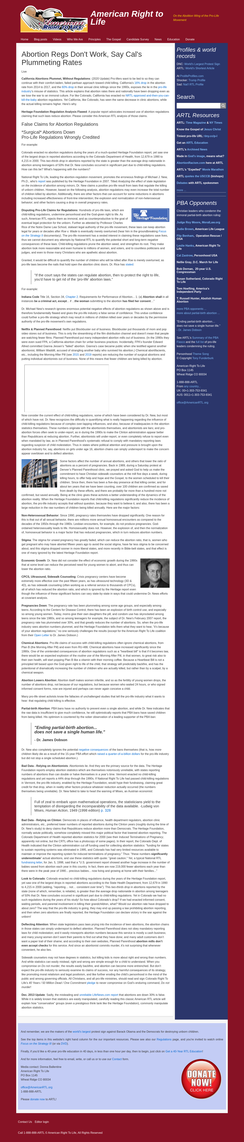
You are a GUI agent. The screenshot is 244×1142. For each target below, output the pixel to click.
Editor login (42, 1121)
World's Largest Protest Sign (202, 64)
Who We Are (75, 39)
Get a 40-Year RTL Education (184, 1051)
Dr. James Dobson (190, 329)
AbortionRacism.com (191, 162)
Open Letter (41, 635)
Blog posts (40, 39)
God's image (196, 156)
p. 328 (106, 810)
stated (129, 264)
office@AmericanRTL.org (192, 402)
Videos (57, 39)
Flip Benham (185, 235)
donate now (37, 1099)
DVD (64, 1043)
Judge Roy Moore (188, 222)
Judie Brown (185, 229)
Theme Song (201, 353)
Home (24, 39)
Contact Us (25, 1121)
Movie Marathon (213, 169)
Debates (182, 182)
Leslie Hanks (185, 245)
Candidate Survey (138, 39)
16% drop (141, 82)
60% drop (68, 87)
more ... (181, 190)
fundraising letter (32, 862)
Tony (195, 358)
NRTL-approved (136, 95)
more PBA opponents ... (191, 308)
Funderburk (206, 358)
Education (173, 39)
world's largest (82, 1031)
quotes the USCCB (197, 176)
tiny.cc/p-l (210, 136)
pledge (91, 982)
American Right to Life (126, 17)
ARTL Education (197, 142)
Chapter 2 (72, 296)
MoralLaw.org (211, 222)
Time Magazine (196, 122)
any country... (192, 386)
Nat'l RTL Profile (193, 84)
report (41, 181)
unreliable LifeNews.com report (98, 994)
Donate (190, 39)
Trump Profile (196, 80)
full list (200, 341)
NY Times (215, 122)
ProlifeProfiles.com (192, 76)
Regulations (164, 1039)
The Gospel (113, 39)
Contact (117, 1059)
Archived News (197, 149)
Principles (95, 39)
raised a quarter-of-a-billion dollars (118, 753)
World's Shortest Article (200, 68)
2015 (76, 354)
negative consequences (93, 749)
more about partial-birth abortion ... (198, 313)
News (158, 39)
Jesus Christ (212, 129)
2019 (88, 354)
